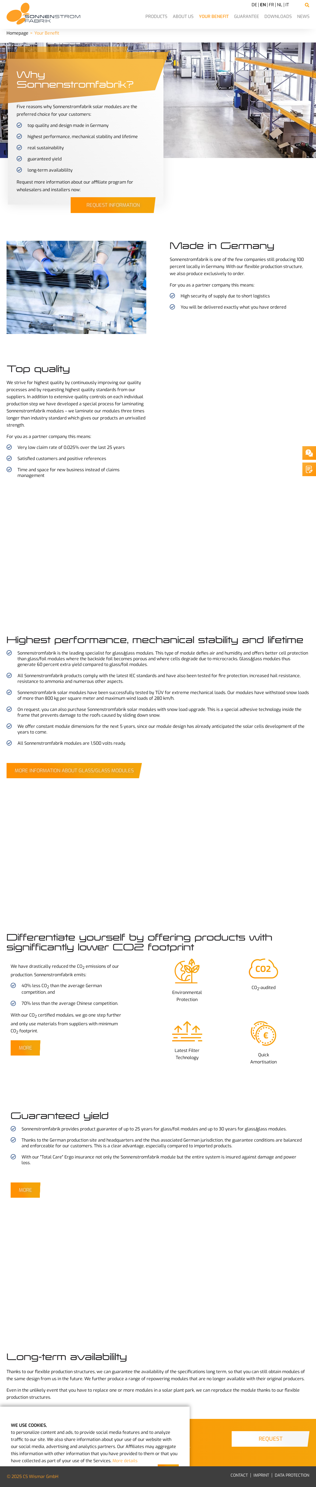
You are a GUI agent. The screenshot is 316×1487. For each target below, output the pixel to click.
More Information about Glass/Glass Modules (74, 770)
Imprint (261, 1475)
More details (125, 1461)
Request (270, 1439)
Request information (113, 205)
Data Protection (292, 1475)
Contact (239, 1475)
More (25, 1048)
